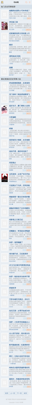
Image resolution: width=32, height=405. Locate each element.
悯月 (10, 227)
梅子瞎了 (11, 75)
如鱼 (10, 158)
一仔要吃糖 (12, 363)
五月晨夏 (11, 90)
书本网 (16, 2)
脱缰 (11, 67)
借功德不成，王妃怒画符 (18, 254)
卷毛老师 (11, 101)
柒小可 (11, 352)
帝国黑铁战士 (13, 181)
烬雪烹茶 (11, 147)
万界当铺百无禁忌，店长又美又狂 (19, 300)
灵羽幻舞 (11, 215)
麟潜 (10, 52)
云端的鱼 (11, 124)
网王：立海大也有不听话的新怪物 (19, 357)
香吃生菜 (11, 318)
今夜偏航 (12, 117)
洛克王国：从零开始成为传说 (19, 311)
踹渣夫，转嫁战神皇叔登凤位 (19, 380)
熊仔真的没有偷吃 (14, 41)
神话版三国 (13, 22)
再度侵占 (12, 163)
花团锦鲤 (11, 284)
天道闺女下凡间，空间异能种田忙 (19, 186)
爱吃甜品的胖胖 (13, 329)
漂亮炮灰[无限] (15, 56)
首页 (6, 393)
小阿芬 (11, 63)
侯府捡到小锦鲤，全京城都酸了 (19, 141)
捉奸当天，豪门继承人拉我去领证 (19, 106)
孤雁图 (11, 170)
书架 (2, 2)
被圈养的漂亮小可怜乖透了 (19, 11)
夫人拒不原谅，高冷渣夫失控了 (19, 334)
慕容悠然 (11, 113)
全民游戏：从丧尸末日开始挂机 (19, 175)
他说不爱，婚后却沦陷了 (18, 151)
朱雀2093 (12, 272)
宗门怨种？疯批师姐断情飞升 (19, 95)
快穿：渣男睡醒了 (16, 242)
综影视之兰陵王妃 (16, 220)
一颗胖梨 (11, 295)
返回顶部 (29, 282)
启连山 (11, 375)
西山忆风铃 (12, 261)
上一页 (12, 393)
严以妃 (11, 341)
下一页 (19, 393)
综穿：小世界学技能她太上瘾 (19, 323)
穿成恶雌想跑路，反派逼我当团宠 (19, 84)
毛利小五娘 (12, 18)
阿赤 (10, 238)
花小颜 (11, 204)
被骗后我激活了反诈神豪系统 (19, 209)
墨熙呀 (11, 193)
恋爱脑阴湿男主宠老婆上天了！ (19, 34)
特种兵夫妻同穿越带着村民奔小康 (19, 368)
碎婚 (11, 128)
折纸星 (11, 386)
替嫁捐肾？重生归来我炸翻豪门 (19, 197)
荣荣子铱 (11, 136)
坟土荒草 (11, 29)
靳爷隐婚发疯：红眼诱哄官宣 (19, 345)
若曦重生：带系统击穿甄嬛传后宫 (19, 232)
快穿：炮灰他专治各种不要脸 (19, 277)
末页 (25, 393)
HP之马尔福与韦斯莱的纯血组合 (19, 266)
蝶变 (11, 45)
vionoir (11, 306)
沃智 (10, 249)
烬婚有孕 (12, 288)
